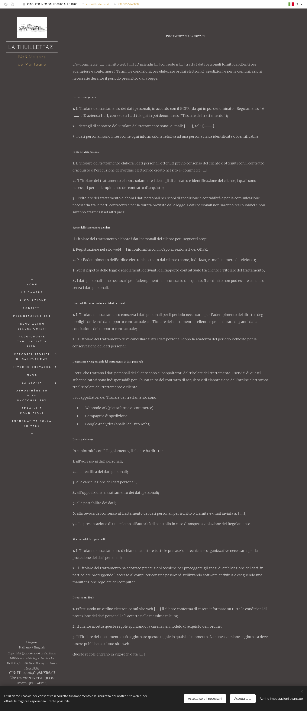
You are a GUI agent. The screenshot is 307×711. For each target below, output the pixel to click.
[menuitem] (32, 284)
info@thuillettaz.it (97, 4)
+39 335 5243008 (128, 4)
